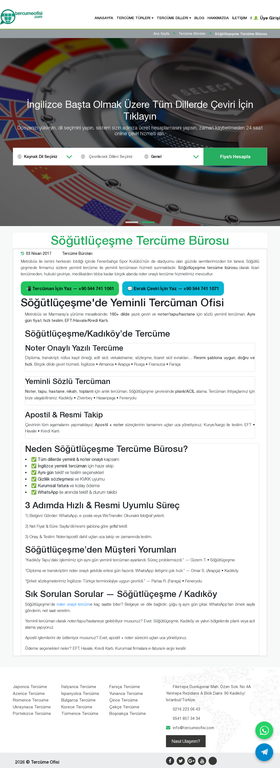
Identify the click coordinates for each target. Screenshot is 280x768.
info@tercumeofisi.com (193, 728)
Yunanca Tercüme (126, 693)
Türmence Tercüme (79, 713)
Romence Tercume (31, 700)
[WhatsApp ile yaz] (264, 730)
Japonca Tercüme (30, 686)
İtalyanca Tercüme (78, 686)
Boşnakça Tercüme (127, 713)
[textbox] (115, 156)
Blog (199, 18)
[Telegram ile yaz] (264, 752)
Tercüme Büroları (77, 253)
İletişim (239, 18)
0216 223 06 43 (186, 709)
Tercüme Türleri (133, 18)
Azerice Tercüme (29, 693)
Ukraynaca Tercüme (32, 707)
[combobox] (45, 156)
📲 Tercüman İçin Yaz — (70, 288)
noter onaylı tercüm (73, 604)
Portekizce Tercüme (32, 713)
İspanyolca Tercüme (80, 693)
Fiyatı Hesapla (235, 156)
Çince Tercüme (123, 700)
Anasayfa (104, 18)
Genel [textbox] (156, 156)
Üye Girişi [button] (270, 17)
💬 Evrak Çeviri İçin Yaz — (173, 288)
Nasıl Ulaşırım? (185, 741)
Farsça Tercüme (124, 686)
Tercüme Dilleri (172, 18)
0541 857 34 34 (186, 718)
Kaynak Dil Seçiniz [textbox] (40, 156)
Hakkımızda (218, 18)
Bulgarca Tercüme (78, 700)
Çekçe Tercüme (124, 707)
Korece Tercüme (76, 707)
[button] (132, 222)
